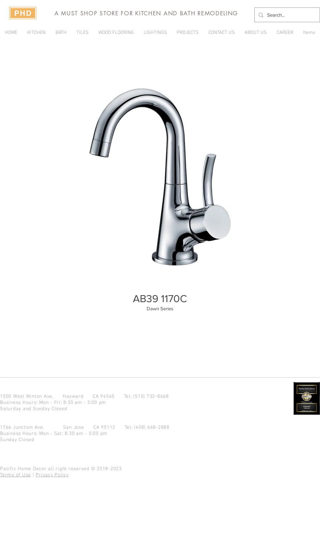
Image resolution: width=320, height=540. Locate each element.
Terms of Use (15, 475)
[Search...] (286, 15)
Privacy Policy (52, 475)
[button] (187, 32)
